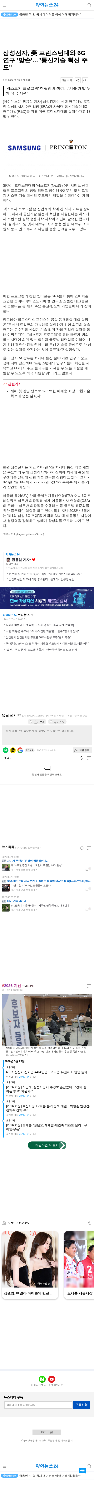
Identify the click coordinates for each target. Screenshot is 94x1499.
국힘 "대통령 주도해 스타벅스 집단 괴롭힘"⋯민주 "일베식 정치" (42, 650)
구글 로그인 (20, 769)
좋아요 (34, 579)
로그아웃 (29, 769)
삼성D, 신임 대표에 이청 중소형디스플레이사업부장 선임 (41, 598)
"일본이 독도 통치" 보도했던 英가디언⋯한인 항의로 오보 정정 (41, 668)
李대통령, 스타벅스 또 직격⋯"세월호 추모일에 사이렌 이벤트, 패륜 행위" (47, 662)
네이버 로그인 (5, 769)
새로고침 (31, 634)
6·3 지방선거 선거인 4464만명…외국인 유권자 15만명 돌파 (46, 1091)
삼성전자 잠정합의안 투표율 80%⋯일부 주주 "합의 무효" (38, 656)
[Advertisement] (47, 33)
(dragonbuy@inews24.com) (30, 534)
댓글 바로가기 (82, 1471)
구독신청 (81, 1424)
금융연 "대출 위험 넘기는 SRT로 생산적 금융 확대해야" (54, 14)
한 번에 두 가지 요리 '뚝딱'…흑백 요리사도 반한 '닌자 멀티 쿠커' (45, 593)
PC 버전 (47, 1451)
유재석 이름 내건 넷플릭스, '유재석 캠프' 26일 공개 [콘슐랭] (40, 644)
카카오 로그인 (13, 769)
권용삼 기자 (21, 579)
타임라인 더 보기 (47, 1164)
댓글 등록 (84, 769)
